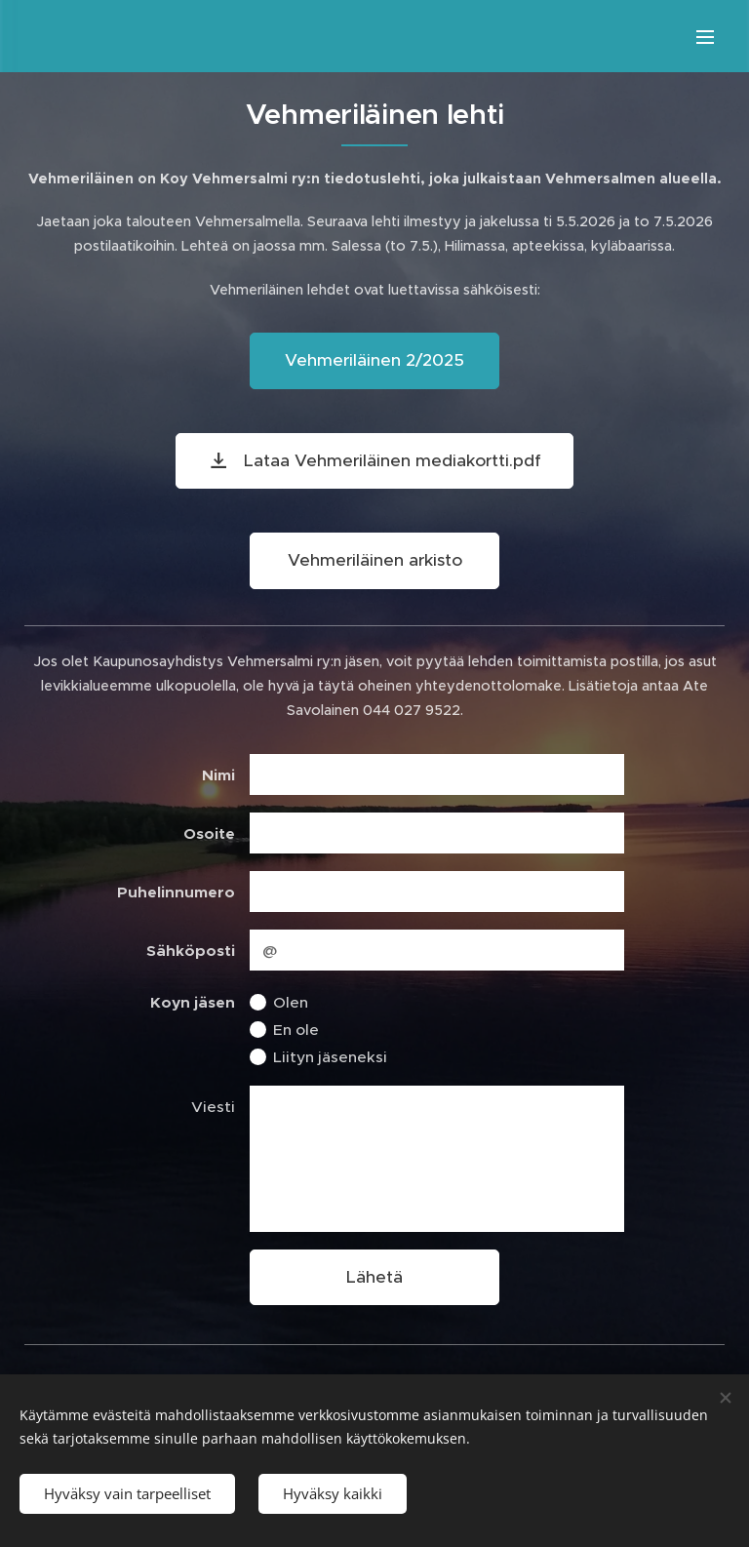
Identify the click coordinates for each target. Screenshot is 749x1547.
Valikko (705, 37)
